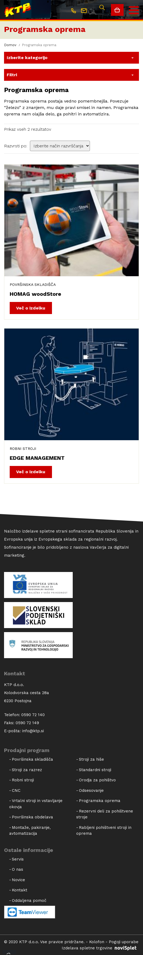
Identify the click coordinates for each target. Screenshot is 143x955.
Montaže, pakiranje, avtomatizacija (30, 830)
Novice (18, 879)
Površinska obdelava (32, 817)
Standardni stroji (95, 769)
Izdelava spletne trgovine (100, 948)
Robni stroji (23, 448)
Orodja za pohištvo (97, 780)
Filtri (12, 74)
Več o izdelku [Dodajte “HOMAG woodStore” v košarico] (30, 308)
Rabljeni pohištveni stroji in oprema (103, 830)
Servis (18, 859)
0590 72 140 (33, 714)
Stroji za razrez (27, 769)
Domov (10, 45)
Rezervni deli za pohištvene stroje (104, 814)
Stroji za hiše (91, 759)
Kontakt (19, 890)
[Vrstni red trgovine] (60, 146)
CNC (16, 790)
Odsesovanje (91, 790)
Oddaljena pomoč (29, 900)
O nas (17, 869)
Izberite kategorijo (27, 57)
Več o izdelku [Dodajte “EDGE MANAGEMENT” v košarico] (30, 471)
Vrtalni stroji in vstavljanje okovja (35, 803)
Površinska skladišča (33, 284)
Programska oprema (44, 29)
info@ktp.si (33, 730)
